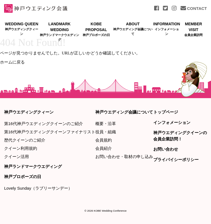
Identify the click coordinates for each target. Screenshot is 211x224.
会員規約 (103, 140)
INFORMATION (166, 29)
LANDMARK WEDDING (59, 32)
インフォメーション (171, 122)
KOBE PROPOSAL (96, 29)
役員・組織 (105, 131)
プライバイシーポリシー (176, 159)
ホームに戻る (12, 62)
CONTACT (194, 8)
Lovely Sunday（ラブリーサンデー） (38, 188)
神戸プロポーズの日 (22, 176)
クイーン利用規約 (20, 148)
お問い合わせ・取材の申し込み (124, 156)
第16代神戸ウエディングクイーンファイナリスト (49, 131)
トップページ (165, 112)
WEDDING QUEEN (21, 29)
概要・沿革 (105, 123)
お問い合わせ (165, 149)
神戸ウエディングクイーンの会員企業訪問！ (180, 135)
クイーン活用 (16, 156)
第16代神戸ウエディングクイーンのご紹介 (43, 123)
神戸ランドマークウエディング (33, 166)
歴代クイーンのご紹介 (24, 140)
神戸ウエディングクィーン (29, 112)
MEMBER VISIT (193, 29)
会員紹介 (103, 148)
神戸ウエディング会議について (124, 112)
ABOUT (132, 29)
